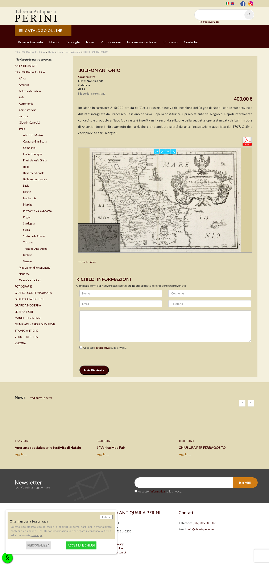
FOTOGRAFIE (23, 286)
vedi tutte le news (41, 398)
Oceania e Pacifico (30, 280)
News (90, 42)
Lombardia (29, 198)
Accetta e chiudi (81, 545)
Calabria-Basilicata (35, 141)
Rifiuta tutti (106, 517)
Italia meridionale (33, 173)
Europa (23, 116)
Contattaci (191, 42)
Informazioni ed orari (142, 42)
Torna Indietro (87, 262)
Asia (21, 97)
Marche (27, 204)
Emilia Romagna (32, 154)
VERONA (20, 343)
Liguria (27, 192)
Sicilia (26, 229)
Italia (22, 129)
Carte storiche (27, 110)
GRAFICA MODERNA (28, 305)
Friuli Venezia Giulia (35, 160)
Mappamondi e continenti (34, 267)
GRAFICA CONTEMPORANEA (33, 292)
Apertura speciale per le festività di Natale (48, 447)
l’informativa (102, 347)
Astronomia (26, 103)
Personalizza (38, 545)
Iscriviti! (245, 482)
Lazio (26, 185)
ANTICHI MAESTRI (26, 65)
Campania (29, 147)
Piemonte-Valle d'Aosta (37, 211)
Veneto (27, 261)
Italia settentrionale (35, 179)
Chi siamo (171, 42)
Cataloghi (73, 42)
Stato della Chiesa (34, 236)
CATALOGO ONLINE (40, 30)
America (24, 84)
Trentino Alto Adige (35, 248)
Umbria (27, 255)
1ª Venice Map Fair (111, 447)
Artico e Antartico (30, 91)
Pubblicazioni (111, 42)
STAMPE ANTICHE (26, 330)
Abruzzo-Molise (33, 135)
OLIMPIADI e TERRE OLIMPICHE (35, 324)
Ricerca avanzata (209, 21)
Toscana (28, 242)
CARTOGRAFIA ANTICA (30, 72)
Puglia (26, 217)
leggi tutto (21, 454)
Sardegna (29, 223)
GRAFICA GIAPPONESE (29, 299)
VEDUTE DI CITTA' (26, 337)
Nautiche (24, 274)
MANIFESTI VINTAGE (28, 318)
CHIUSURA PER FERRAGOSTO (202, 447)
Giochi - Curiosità (29, 122)
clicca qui (37, 535)
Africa (22, 78)
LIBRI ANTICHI (24, 311)
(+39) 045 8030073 (205, 523)
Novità (54, 42)
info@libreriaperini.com (202, 529)
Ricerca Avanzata (30, 42)
